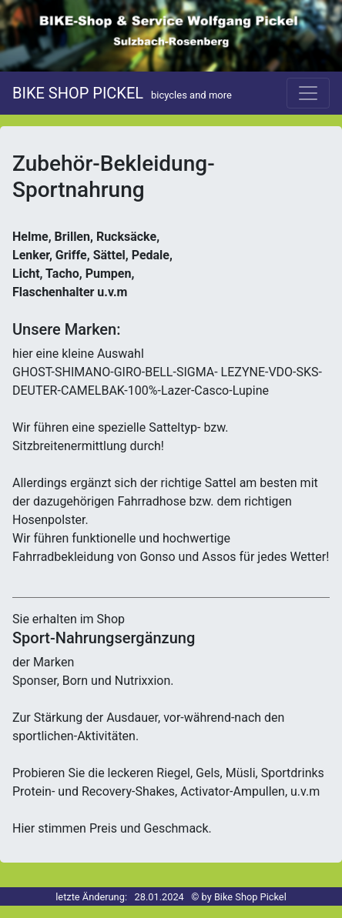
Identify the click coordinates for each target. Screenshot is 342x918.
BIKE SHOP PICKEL (122, 93)
